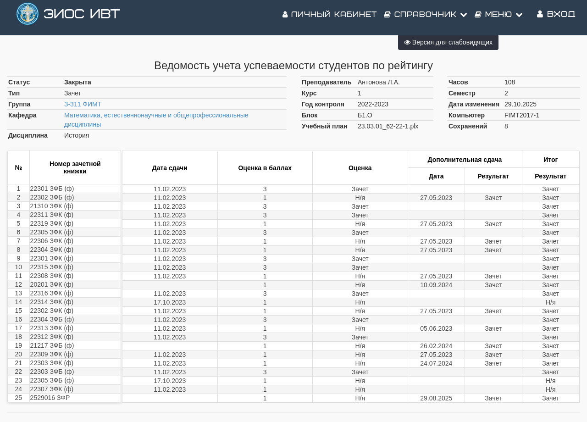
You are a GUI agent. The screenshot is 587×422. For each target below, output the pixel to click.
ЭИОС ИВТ (82, 18)
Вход (556, 18)
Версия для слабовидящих (448, 42)
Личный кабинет (329, 18)
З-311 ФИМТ (82, 104)
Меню (499, 18)
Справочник (426, 18)
